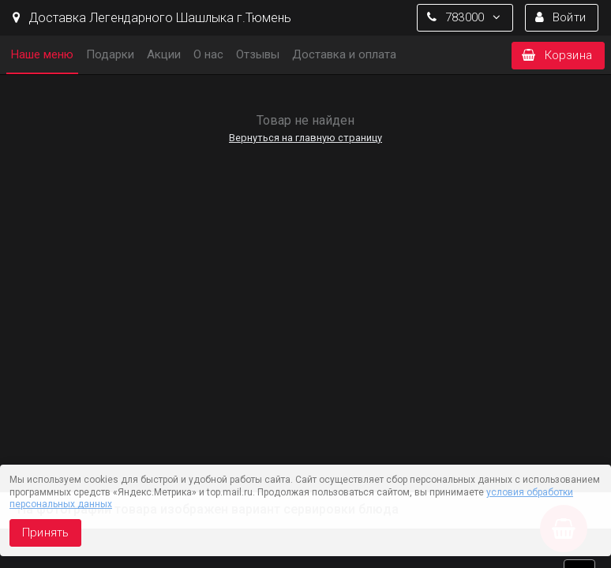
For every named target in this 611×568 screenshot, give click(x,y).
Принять (45, 532)
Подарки (110, 54)
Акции (164, 54)
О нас (208, 54)
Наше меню (42, 54)
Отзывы (257, 54)
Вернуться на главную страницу (305, 138)
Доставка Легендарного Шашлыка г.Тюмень (152, 17)
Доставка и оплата (344, 54)
